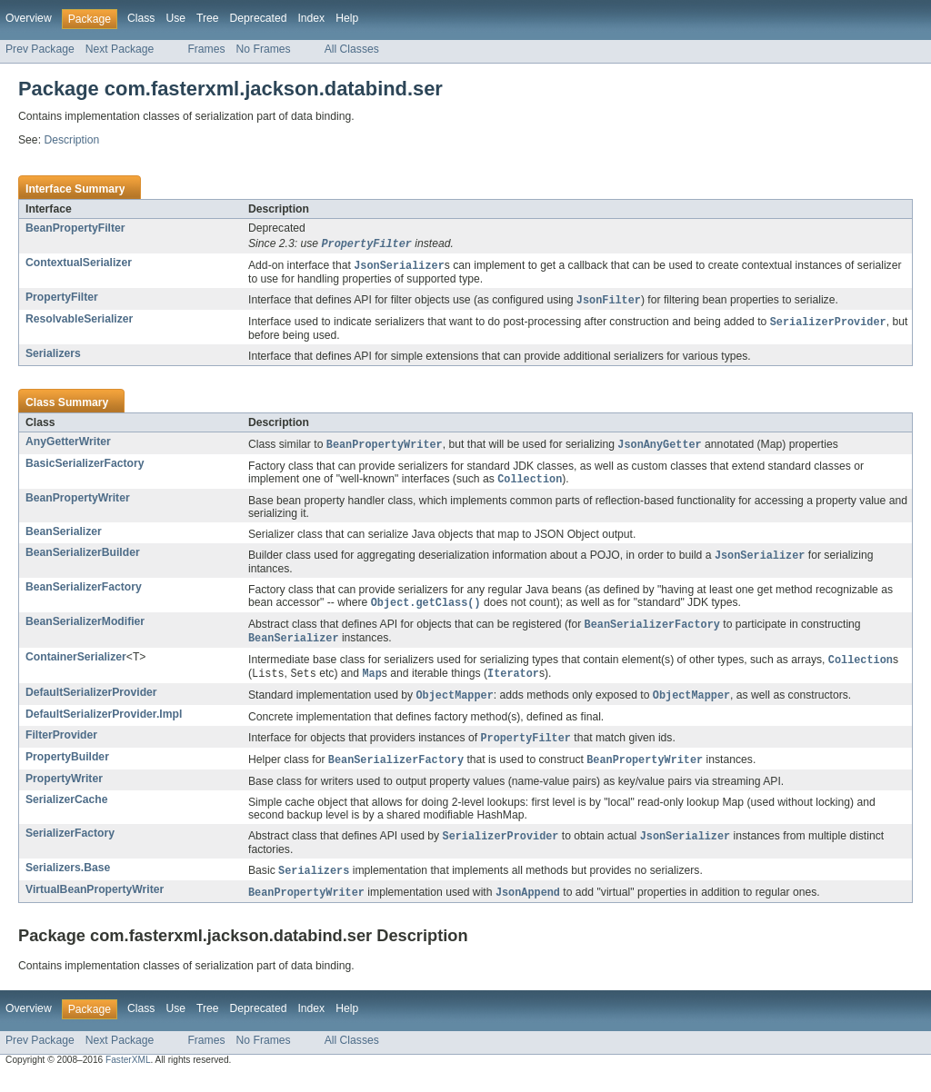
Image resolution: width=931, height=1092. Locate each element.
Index (311, 18)
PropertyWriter (64, 792)
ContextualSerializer (78, 263)
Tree (207, 18)
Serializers (53, 357)
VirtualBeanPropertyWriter (94, 904)
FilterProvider (61, 746)
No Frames (263, 49)
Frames (206, 49)
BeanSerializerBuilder (82, 557)
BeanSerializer (63, 537)
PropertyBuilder (67, 769)
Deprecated (258, 18)
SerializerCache (66, 813)
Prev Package (40, 49)
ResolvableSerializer (79, 321)
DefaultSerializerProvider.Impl (103, 726)
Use (175, 18)
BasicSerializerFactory (84, 468)
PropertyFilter (61, 299)
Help (346, 18)
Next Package (120, 49)
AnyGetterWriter (68, 445)
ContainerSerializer (75, 666)
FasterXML (128, 1076)
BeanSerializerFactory (83, 593)
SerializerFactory (70, 846)
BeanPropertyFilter (75, 228)
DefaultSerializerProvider (91, 703)
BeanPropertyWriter (77, 503)
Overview (28, 18)
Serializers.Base (67, 882)
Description (71, 140)
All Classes (352, 49)
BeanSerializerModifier (85, 628)
